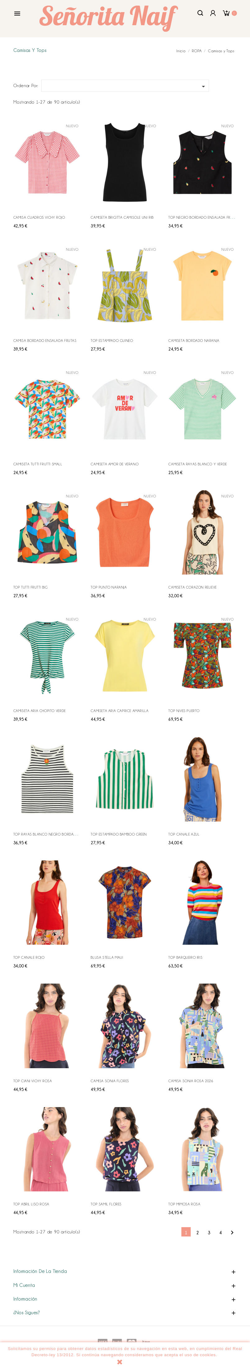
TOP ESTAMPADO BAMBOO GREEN (119, 834)
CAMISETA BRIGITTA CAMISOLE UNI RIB (122, 217)
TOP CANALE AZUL (183, 834)
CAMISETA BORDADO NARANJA (193, 340)
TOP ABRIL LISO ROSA (31, 1204)
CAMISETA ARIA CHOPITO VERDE (39, 711)
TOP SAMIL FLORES (106, 1204)
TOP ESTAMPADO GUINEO (112, 340)
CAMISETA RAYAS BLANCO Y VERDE (197, 464)
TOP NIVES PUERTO (184, 711)
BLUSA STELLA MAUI (107, 957)
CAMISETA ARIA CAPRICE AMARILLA (119, 711)
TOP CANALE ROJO (29, 957)
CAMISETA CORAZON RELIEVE (192, 587)
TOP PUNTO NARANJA (109, 587)
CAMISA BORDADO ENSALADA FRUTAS (45, 340)
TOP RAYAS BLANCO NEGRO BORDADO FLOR (51, 834)
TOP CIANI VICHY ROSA (32, 1081)
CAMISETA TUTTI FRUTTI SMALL (37, 464)
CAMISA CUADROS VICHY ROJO (39, 217)
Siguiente (232, 1232)
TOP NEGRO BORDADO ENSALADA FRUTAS (203, 217)
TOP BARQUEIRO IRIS (185, 957)
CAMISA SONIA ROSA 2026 (190, 1081)
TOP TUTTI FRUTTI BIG (30, 587)
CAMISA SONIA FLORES (110, 1081)
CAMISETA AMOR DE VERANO (115, 464)
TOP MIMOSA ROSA (184, 1204)
